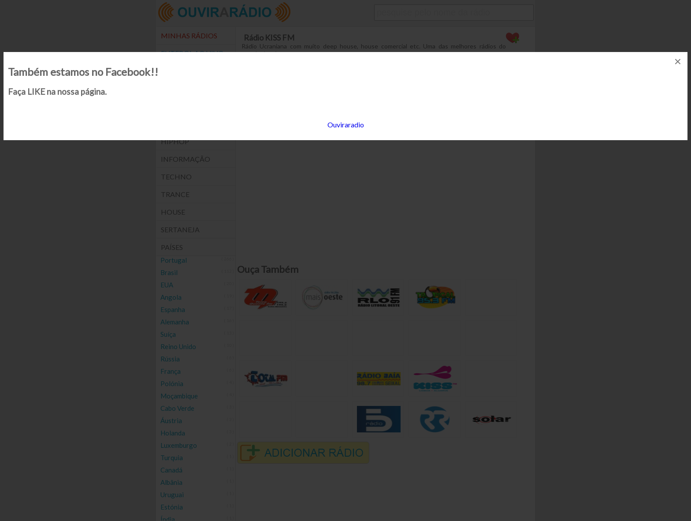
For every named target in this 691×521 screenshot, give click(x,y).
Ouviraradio (345, 124)
